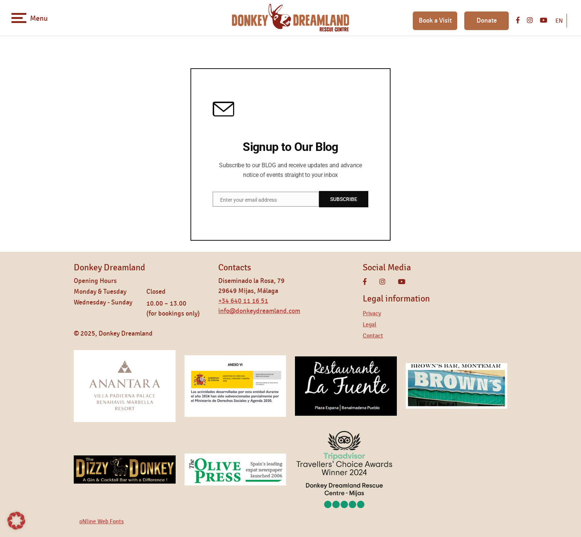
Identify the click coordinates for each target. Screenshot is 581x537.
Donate (487, 20)
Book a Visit (435, 20)
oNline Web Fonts (101, 521)
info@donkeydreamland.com (259, 311)
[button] (16, 520)
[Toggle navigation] (18, 18)
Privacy (372, 313)
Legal (369, 324)
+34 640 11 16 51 (243, 301)
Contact (373, 336)
